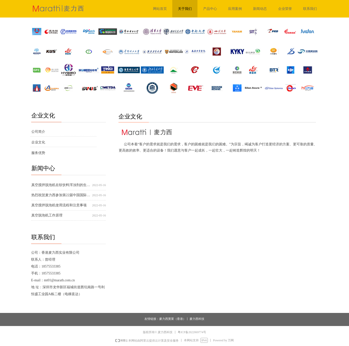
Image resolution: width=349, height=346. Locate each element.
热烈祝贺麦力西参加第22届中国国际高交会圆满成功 (60, 195)
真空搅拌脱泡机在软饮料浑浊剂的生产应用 (60, 185)
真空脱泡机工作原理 (46, 215)
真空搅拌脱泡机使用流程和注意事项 (59, 205)
